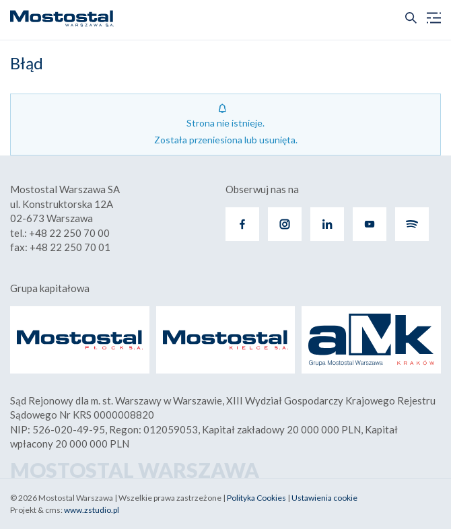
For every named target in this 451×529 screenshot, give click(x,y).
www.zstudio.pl (91, 510)
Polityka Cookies (256, 498)
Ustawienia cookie (324, 498)
